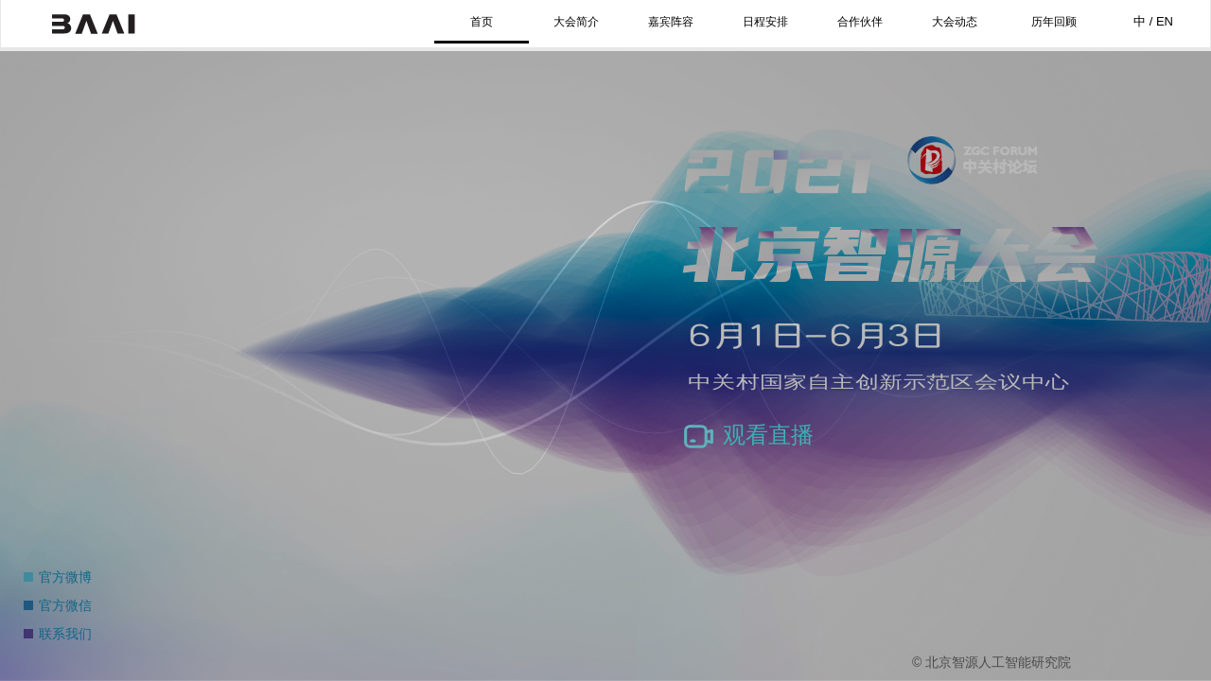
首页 (481, 21)
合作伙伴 (860, 21)
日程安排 (765, 21)
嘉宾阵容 (670, 21)
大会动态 (954, 21)
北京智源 (93, 23)
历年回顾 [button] (1054, 21)
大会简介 (576, 21)
